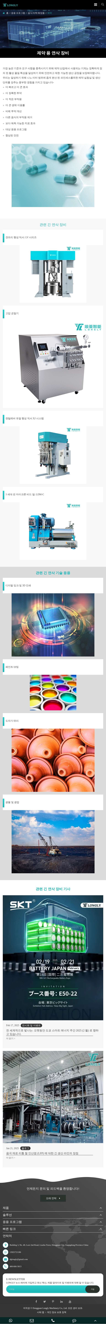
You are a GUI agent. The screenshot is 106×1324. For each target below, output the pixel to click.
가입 (92, 1289)
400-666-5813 (12, 1266)
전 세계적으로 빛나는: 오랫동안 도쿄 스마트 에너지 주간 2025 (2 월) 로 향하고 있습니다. (52, 1032)
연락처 (7, 1236)
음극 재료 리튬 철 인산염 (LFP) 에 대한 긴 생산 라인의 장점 (42, 1153)
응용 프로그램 (18, 13)
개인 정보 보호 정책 (56, 1312)
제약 (49, 13)
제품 (6, 1208)
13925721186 (12, 1252)
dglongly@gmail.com (15, 1259)
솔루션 (7, 1215)
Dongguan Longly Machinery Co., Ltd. (50, 1308)
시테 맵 (40, 1312)
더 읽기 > (10, 1038)
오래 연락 (53, 1198)
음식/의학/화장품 (36, 13)
